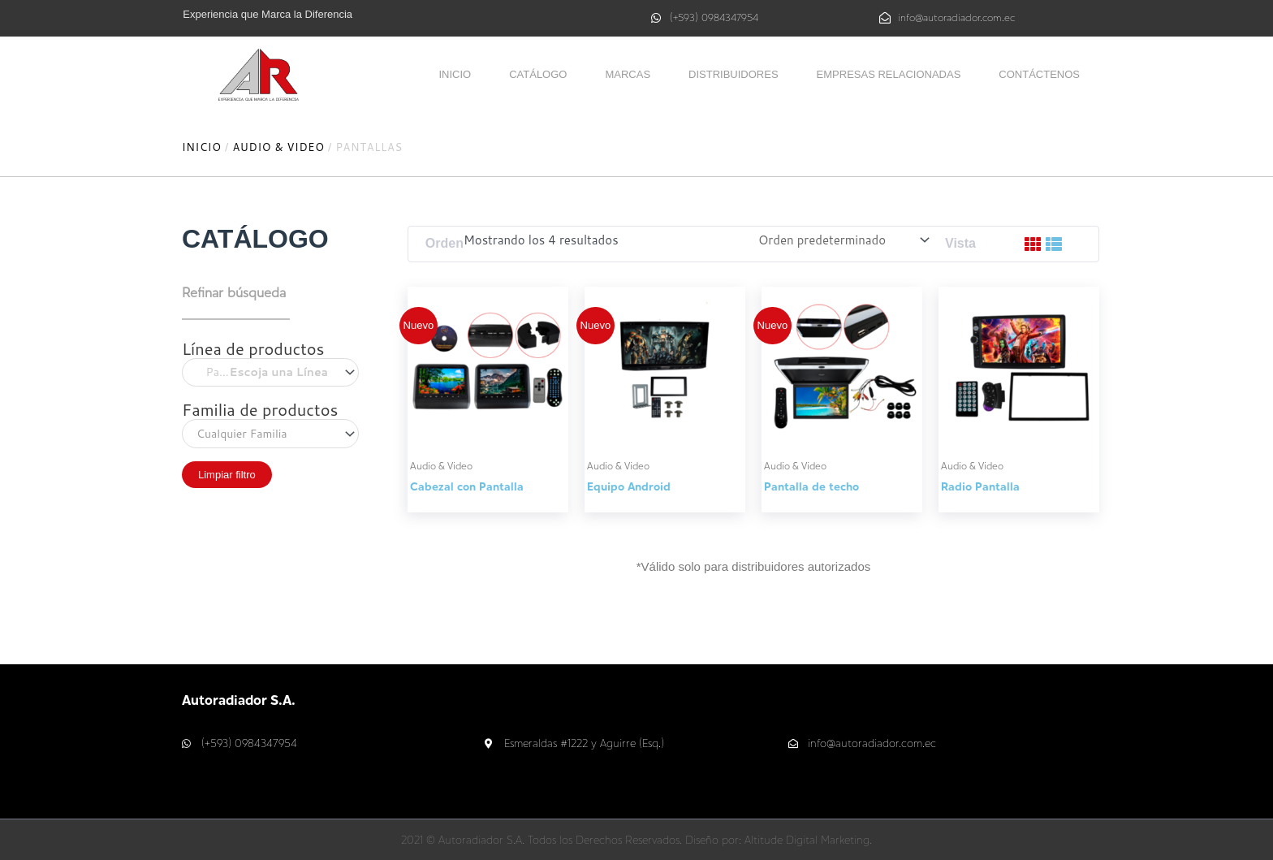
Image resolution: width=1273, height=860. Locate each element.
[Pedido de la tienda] (844, 240)
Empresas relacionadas (889, 74)
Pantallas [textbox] (262, 372)
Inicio (454, 74)
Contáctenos (1039, 74)
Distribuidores (733, 74)
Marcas (627, 74)
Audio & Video (278, 147)
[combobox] (270, 372)
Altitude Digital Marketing (807, 839)
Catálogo (538, 74)
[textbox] (270, 434)
